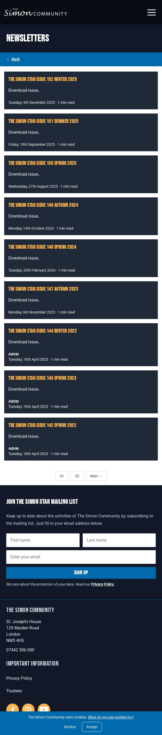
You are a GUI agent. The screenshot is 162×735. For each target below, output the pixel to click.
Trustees (14, 690)
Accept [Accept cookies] (92, 727)
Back (13, 59)
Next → (96, 476)
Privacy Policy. (102, 584)
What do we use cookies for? (111, 717)
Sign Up (81, 573)
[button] (151, 12)
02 (77, 476)
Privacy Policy (19, 678)
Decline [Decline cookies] (70, 727)
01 (62, 476)
